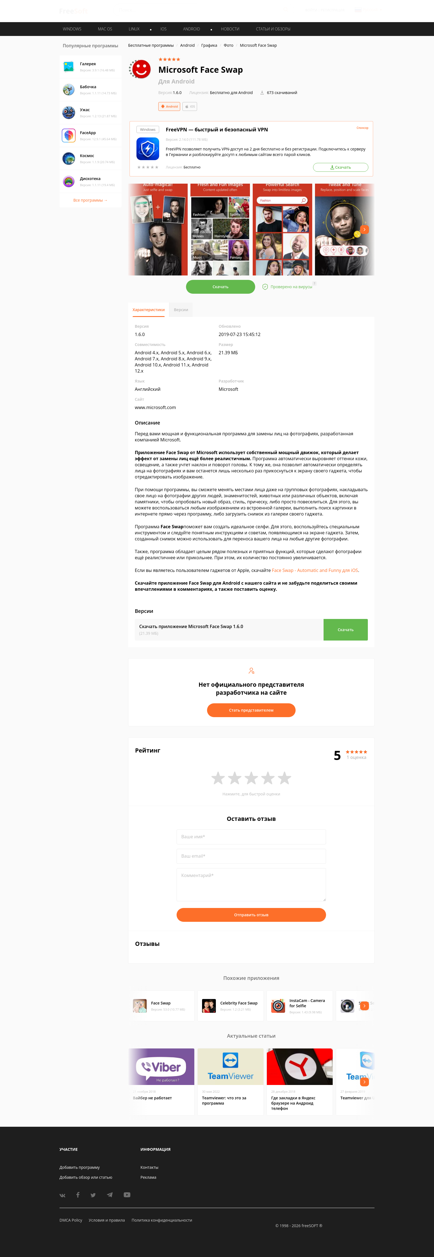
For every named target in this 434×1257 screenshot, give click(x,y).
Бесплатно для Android (231, 92)
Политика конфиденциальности (161, 1220)
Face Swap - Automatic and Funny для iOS (315, 570)
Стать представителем (251, 710)
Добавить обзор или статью (86, 1177)
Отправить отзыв (251, 914)
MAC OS (105, 29)
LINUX (134, 29)
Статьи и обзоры (273, 29)
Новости (230, 29)
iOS (190, 106)
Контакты (150, 1167)
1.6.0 (170, 92)
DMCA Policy (71, 1220)
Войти (311, 10)
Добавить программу (80, 1167)
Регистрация (333, 10)
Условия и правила (107, 1220)
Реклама (148, 1177)
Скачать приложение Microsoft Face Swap (191, 626)
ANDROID (191, 29)
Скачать (221, 286)
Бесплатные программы (151, 45)
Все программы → (90, 200)
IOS (164, 29)
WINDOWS (72, 29)
